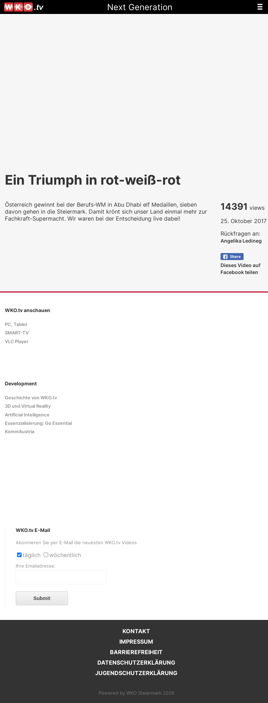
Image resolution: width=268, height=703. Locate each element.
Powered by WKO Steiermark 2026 (136, 693)
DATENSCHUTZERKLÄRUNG (136, 662)
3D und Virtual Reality (28, 406)
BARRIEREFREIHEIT (136, 652)
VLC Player (16, 341)
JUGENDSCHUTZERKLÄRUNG (136, 672)
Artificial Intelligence (27, 414)
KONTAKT (136, 631)
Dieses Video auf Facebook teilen (240, 265)
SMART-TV (17, 332)
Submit (41, 598)
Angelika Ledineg (241, 241)
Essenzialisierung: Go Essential (38, 423)
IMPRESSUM (136, 641)
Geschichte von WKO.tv (31, 397)
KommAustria (19, 431)
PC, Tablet (16, 324)
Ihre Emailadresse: (35, 566)
